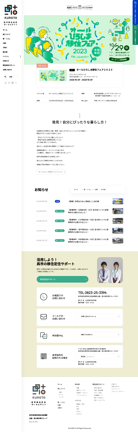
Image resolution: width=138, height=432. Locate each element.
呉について (6, 34)
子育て (5, 47)
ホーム (5, 30)
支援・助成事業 (98, 390)
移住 (78, 409)
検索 (10, 77)
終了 (78, 406)
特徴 (60, 392)
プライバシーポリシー (117, 391)
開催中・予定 (80, 404)
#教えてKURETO (86, 334)
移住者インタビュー (82, 393)
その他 (103, 189)
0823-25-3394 (96, 292)
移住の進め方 (98, 388)
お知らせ (6, 61)
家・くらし (6, 39)
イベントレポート (82, 395)
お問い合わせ (7, 70)
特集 (78, 388)
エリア (61, 394)
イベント (6, 56)
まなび (78, 411)
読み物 (5, 52)
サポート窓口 (98, 393)
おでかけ (79, 414)
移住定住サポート (9, 65)
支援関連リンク (98, 395)
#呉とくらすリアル (99, 400)
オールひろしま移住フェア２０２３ (50, 172)
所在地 (87, 356)
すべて (76, 189)
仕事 (4, 43)
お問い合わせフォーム (88, 316)
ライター (61, 397)
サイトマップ (115, 389)
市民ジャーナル (81, 390)
